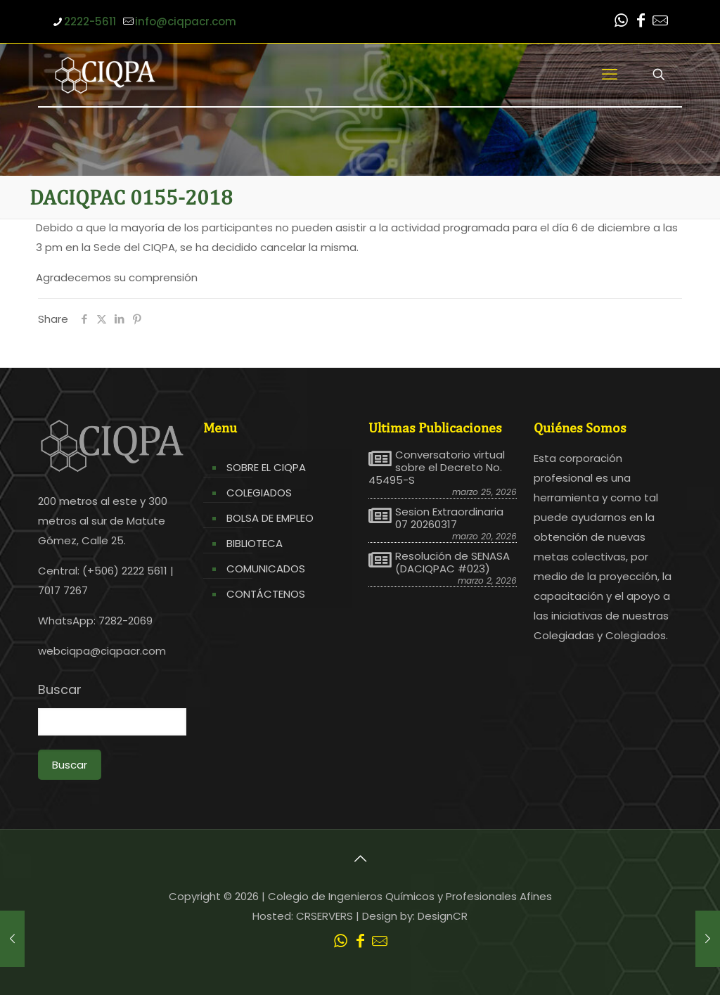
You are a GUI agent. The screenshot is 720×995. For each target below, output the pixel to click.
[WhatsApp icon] (621, 22)
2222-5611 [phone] (90, 21)
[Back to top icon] (360, 858)
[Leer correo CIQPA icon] (660, 22)
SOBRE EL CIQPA (266, 467)
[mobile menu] (610, 74)
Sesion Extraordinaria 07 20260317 (449, 518)
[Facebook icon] (640, 22)
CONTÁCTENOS (265, 593)
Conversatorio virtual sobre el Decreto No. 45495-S (436, 468)
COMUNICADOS (265, 568)
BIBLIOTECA (254, 543)
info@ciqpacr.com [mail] (185, 21)
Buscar (60, 690)
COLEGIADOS (259, 492)
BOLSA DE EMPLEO (270, 518)
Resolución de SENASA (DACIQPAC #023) (452, 562)
